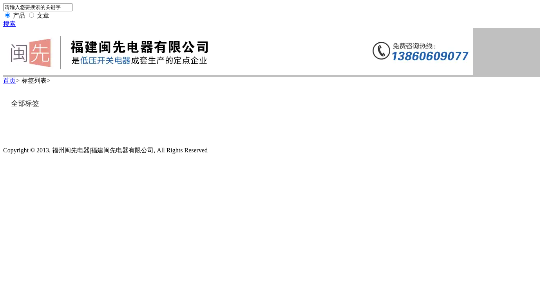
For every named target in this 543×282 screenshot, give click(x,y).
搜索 (9, 23)
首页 (9, 80)
